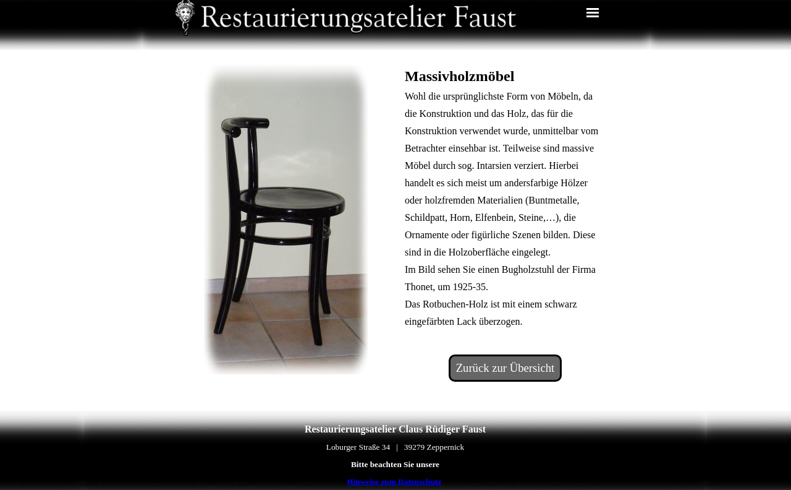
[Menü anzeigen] (592, 12)
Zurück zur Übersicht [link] (505, 367)
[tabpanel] (505, 197)
